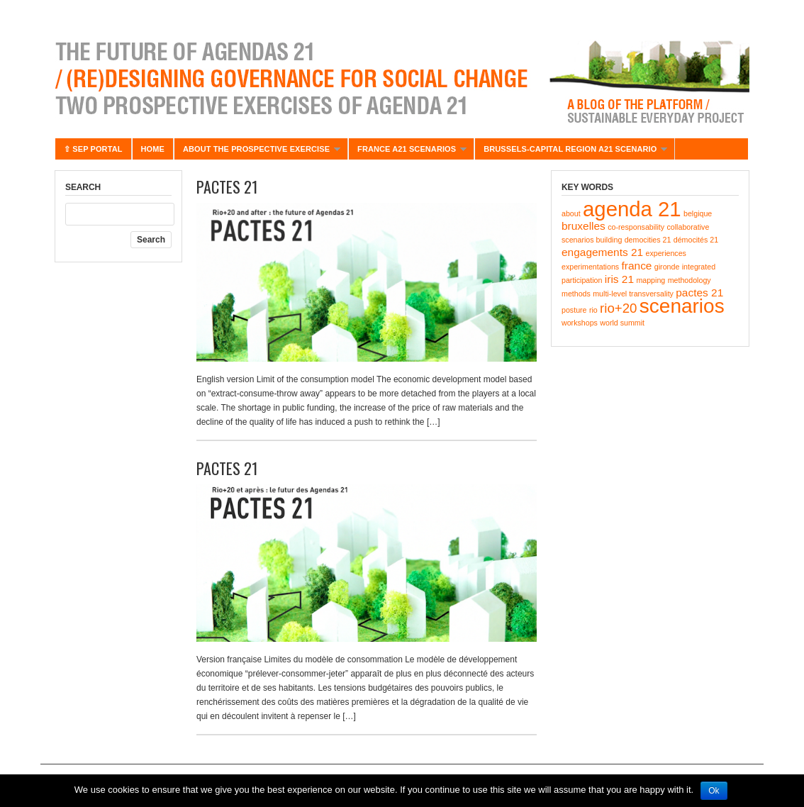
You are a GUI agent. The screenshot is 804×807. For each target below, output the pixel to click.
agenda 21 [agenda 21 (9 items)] (632, 209)
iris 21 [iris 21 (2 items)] (619, 279)
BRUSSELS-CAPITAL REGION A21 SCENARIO (570, 152)
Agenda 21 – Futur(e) (402, 78)
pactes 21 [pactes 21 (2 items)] (699, 292)
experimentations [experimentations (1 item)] (590, 266)
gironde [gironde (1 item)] (667, 266)
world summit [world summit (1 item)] (622, 322)
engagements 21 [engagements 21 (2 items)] (602, 252)
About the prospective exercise (257, 152)
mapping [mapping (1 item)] (650, 280)
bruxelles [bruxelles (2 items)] (583, 226)
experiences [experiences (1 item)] (665, 253)
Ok (713, 791)
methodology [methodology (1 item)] (689, 280)
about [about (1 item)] (571, 213)
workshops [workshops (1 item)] (580, 322)
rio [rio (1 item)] (593, 310)
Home (152, 149)
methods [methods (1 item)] (576, 293)
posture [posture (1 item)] (574, 310)
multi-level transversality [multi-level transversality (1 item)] (633, 293)
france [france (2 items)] (637, 266)
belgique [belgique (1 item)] (697, 213)
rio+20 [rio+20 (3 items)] (618, 308)
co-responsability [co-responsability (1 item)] (636, 227)
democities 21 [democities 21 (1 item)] (648, 239)
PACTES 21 (227, 186)
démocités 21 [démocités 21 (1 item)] (696, 239)
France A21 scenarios (407, 152)
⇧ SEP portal (93, 149)
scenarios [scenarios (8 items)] (682, 306)
